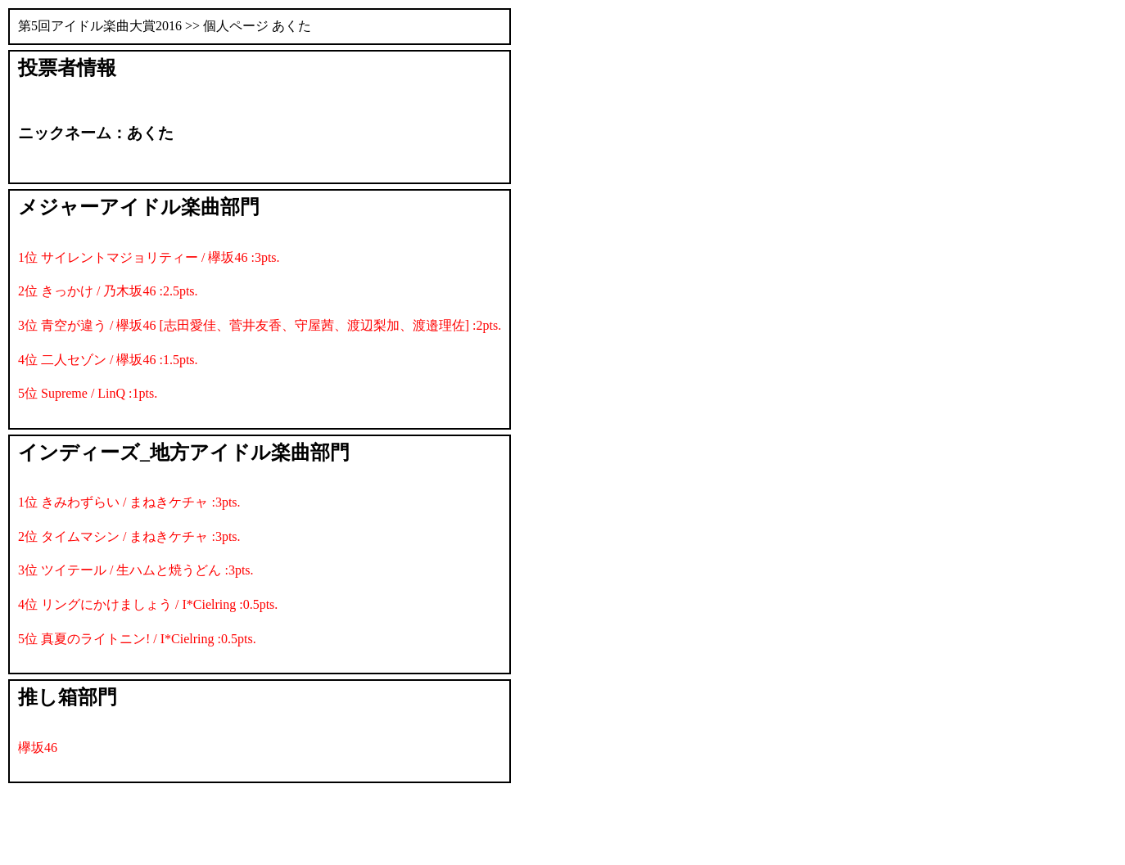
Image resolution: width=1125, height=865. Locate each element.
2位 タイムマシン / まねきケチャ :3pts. (129, 536)
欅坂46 (37, 748)
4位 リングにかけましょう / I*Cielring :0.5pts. (148, 604)
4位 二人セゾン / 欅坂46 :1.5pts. (108, 360)
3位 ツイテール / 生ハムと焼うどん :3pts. (136, 570)
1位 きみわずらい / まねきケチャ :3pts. (129, 502)
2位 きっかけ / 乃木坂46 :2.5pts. (108, 291)
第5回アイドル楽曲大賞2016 (100, 26)
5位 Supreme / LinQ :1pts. (87, 393)
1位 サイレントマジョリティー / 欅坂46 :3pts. (149, 257)
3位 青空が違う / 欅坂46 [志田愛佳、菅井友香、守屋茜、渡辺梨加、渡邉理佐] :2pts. (259, 325)
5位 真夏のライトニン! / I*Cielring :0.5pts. (137, 639)
